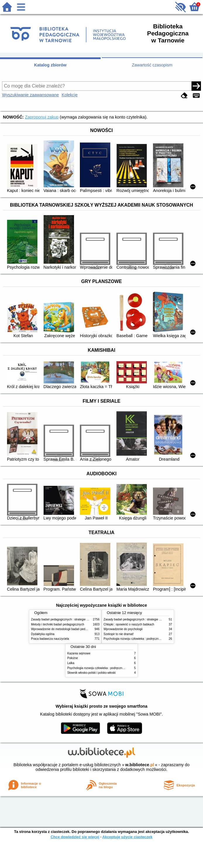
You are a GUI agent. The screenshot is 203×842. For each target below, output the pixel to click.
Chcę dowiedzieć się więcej (75, 837)
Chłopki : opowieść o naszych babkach (129, 624)
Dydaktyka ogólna (42, 634)
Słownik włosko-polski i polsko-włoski (91, 672)
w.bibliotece (139, 764)
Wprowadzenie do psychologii (123, 629)
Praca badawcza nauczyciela (50, 638)
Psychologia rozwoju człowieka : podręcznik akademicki (140, 638)
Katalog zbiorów (50, 65)
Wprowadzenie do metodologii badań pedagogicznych (66, 629)
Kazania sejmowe (78, 653)
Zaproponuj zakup (42, 117)
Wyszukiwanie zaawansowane (30, 94)
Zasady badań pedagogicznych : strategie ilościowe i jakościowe (73, 619)
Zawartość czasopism (152, 65)
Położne (72, 658)
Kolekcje (70, 94)
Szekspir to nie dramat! (119, 634)
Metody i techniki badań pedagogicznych (57, 624)
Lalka (70, 663)
